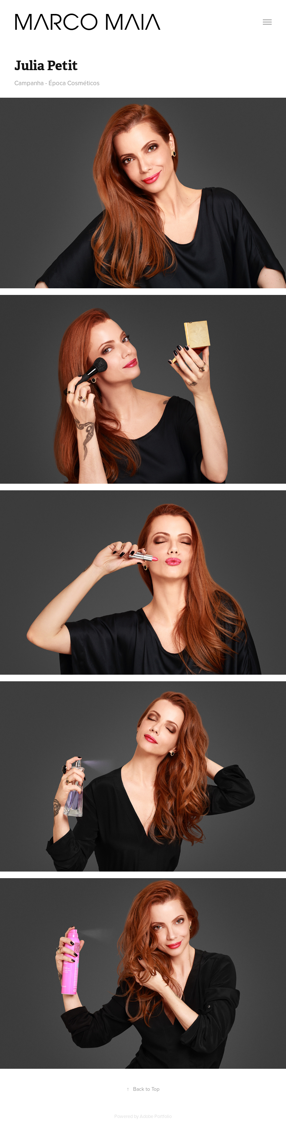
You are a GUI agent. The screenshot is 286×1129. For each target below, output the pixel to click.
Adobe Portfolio (156, 1116)
